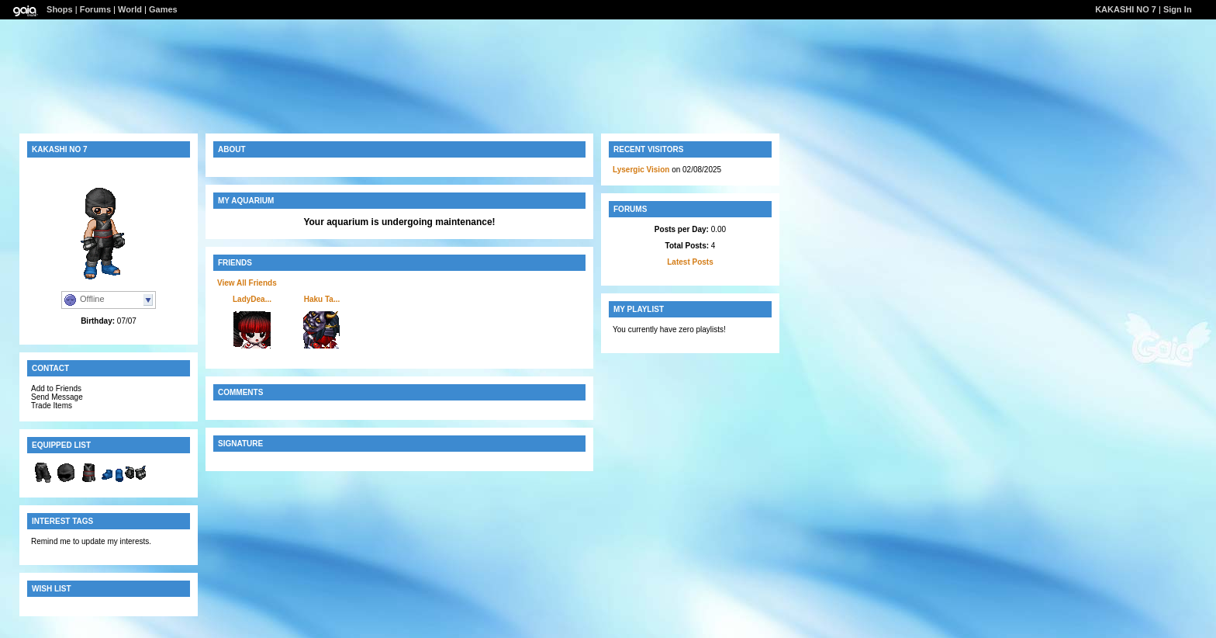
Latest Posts (690, 262)
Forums (95, 9)
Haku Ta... (322, 299)
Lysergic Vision (641, 169)
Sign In (1177, 9)
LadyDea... (252, 299)
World (130, 9)
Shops (60, 9)
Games (163, 9)
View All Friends (247, 283)
